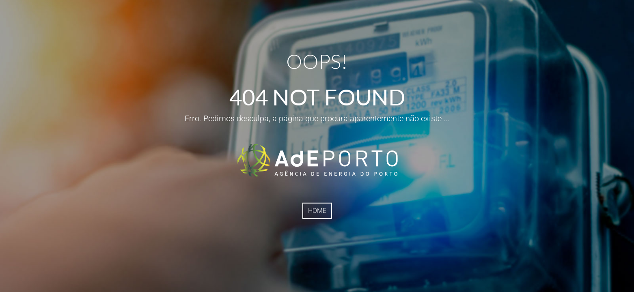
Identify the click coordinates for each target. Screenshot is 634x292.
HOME (317, 211)
